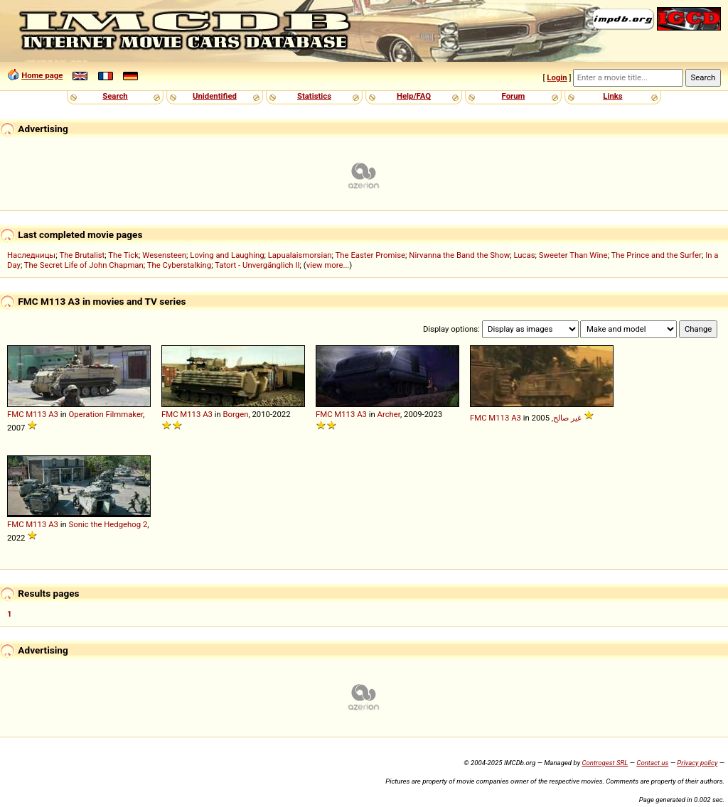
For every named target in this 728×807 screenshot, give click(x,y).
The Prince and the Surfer (656, 255)
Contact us (652, 763)
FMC (15, 414)
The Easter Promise (371, 255)
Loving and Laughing (227, 255)
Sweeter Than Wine (573, 255)
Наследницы (31, 255)
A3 (53, 414)
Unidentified (215, 96)
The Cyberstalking (179, 265)
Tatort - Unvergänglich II (257, 265)
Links (612, 96)
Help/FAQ (414, 96)
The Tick (123, 255)
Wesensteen (164, 255)
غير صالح (567, 418)
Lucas (524, 255)
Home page (42, 75)
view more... (328, 265)
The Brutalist (82, 255)
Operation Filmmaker (106, 414)
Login (557, 77)
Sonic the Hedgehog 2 (108, 524)
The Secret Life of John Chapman (84, 265)
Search (114, 96)
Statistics (314, 96)
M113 (36, 414)
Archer (389, 414)
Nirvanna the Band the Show (459, 255)
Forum (513, 96)
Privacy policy (697, 763)
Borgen (236, 414)
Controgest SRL (605, 763)
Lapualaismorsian (300, 255)
